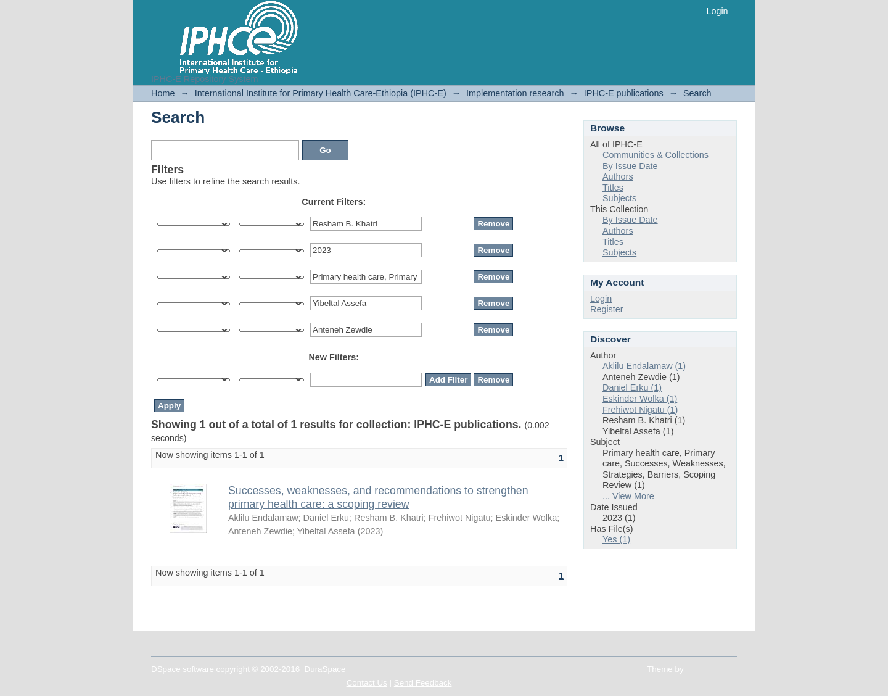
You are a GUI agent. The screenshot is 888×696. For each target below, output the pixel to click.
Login (717, 11)
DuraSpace (325, 669)
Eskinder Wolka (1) (639, 399)
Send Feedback (423, 682)
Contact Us (367, 682)
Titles (612, 188)
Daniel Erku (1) (632, 387)
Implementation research (515, 93)
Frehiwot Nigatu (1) (640, 410)
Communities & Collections (655, 155)
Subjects (619, 198)
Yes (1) (616, 539)
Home (163, 93)
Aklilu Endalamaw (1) (644, 366)
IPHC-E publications (624, 93)
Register (606, 309)
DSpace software (182, 669)
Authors (617, 176)
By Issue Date (630, 166)
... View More (628, 496)
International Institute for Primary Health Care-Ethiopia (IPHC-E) (320, 93)
